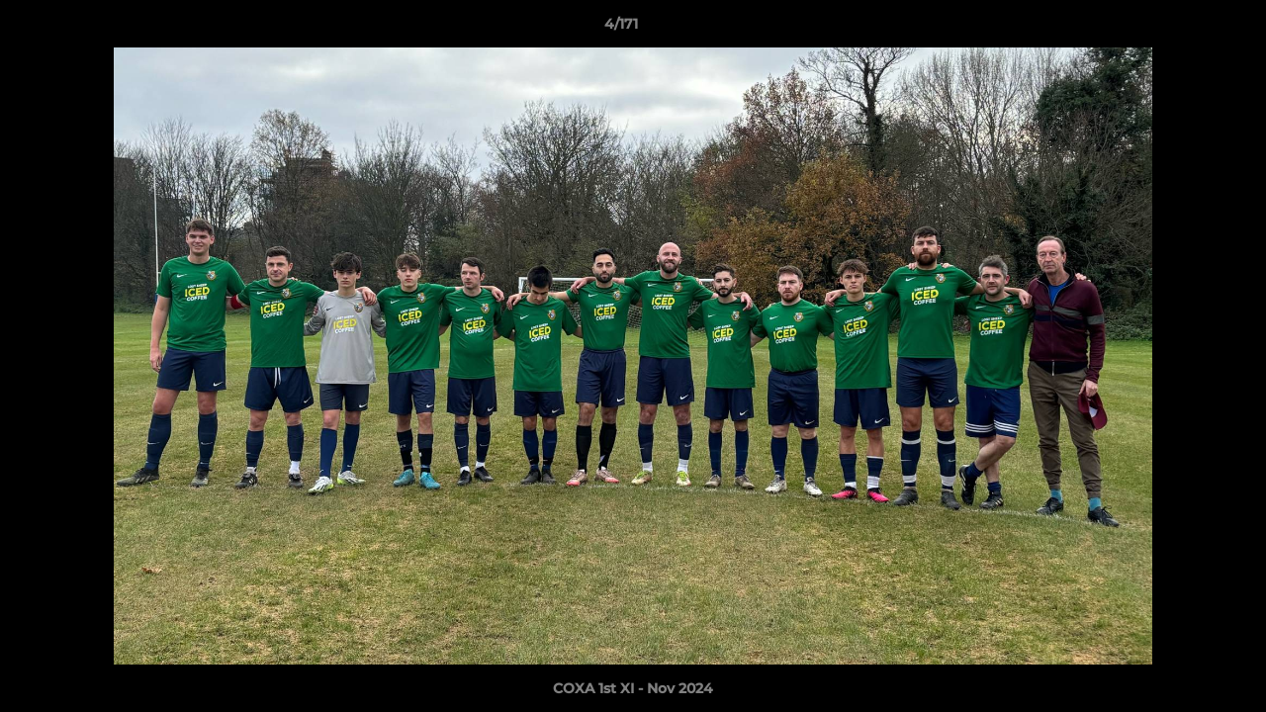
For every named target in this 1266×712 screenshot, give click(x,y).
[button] (1183, 29)
